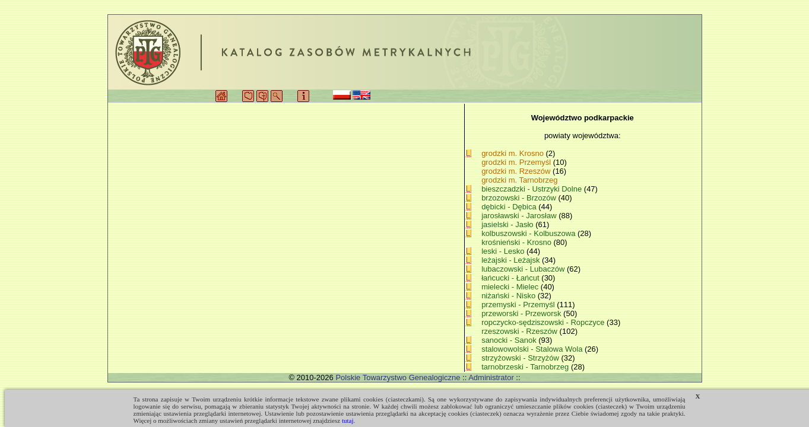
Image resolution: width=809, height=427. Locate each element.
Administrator (491, 377)
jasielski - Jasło (508, 224)
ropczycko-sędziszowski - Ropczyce (544, 322)
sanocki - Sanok (509, 340)
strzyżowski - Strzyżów (521, 357)
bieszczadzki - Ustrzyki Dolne (532, 188)
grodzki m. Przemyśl (516, 162)
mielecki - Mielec (511, 286)
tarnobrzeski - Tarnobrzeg (526, 366)
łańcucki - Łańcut (511, 277)
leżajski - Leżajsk (511, 260)
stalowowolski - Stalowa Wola (533, 349)
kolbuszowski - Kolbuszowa (529, 233)
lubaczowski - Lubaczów (524, 269)
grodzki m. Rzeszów (515, 171)
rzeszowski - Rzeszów (520, 331)
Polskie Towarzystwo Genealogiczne (397, 377)
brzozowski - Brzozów (519, 197)
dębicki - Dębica (509, 206)
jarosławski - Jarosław (520, 215)
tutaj (348, 420)
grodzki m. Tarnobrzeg (519, 180)
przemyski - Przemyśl (519, 304)
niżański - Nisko (509, 295)
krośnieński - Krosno (517, 242)
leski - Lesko (503, 251)
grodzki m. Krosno (512, 153)
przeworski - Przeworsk (522, 313)
